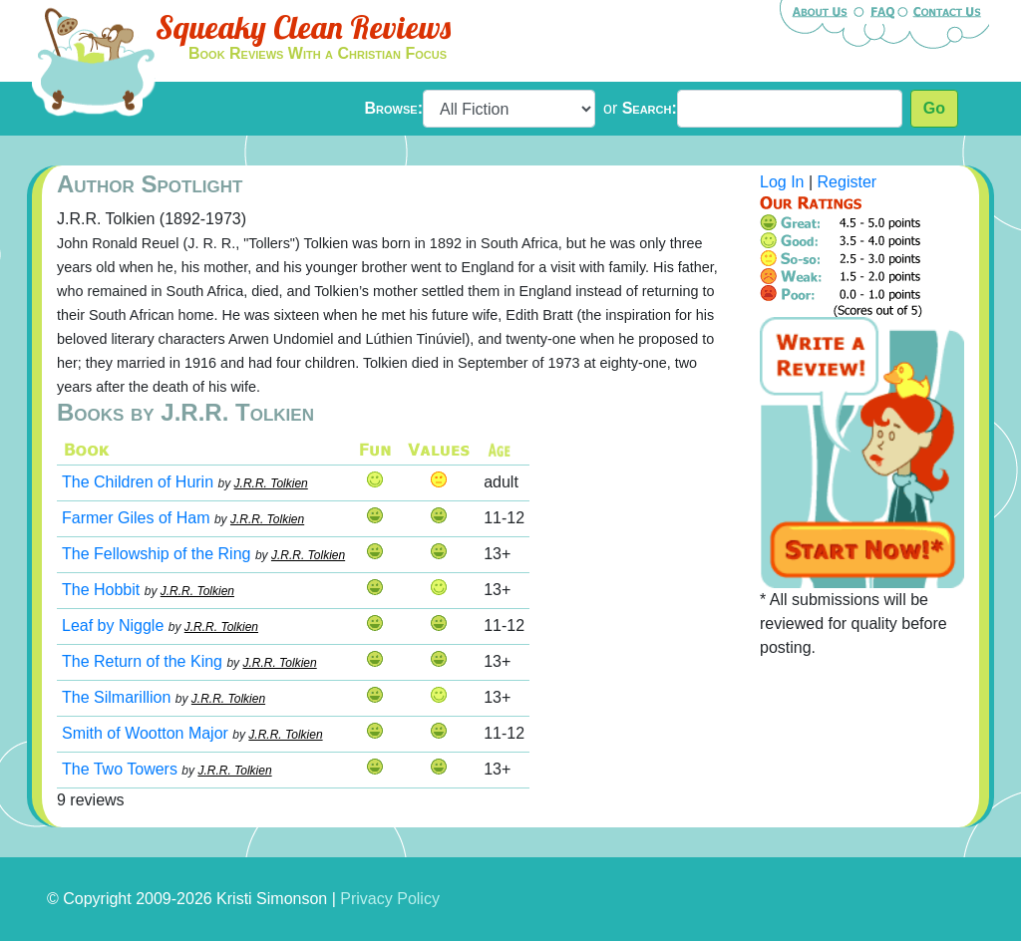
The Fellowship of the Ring (156, 553)
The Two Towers (119, 769)
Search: (649, 108)
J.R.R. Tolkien (271, 483)
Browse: (394, 108)
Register (847, 181)
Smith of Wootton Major (145, 733)
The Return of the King (142, 661)
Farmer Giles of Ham (135, 517)
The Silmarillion (116, 697)
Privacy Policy (390, 898)
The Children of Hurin (137, 481)
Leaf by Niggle (113, 625)
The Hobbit (101, 589)
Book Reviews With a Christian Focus (317, 53)
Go (934, 108)
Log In (782, 181)
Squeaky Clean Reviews (303, 27)
